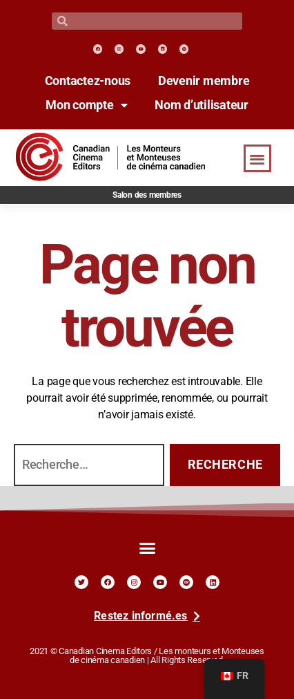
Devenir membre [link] (203, 81)
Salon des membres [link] (147, 195)
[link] (97, 48)
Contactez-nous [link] (87, 81)
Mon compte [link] (86, 105)
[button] (257, 159)
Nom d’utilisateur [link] (201, 105)
